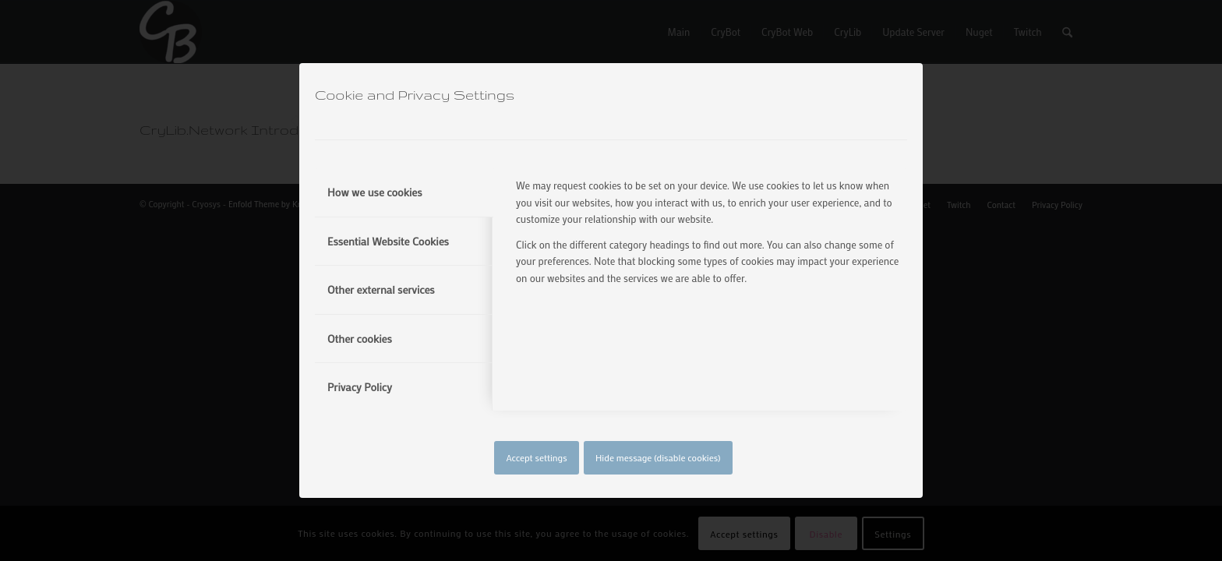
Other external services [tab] (381, 289)
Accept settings (536, 457)
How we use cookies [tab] (374, 192)
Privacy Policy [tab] (359, 386)
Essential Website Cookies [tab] (388, 241)
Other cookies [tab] (359, 338)
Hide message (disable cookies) (658, 457)
